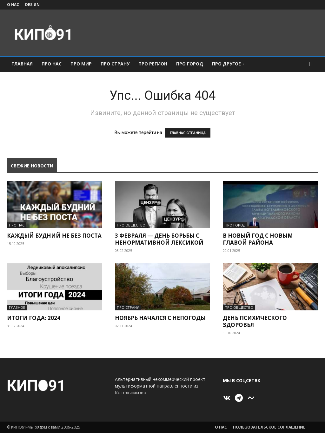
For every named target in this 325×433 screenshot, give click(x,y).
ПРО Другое (228, 64)
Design (32, 4)
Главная (22, 64)
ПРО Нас (52, 64)
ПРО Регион (152, 64)
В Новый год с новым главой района (258, 239)
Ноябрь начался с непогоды (160, 317)
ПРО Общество (131, 225)
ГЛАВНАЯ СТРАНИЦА (188, 133)
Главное (17, 307)
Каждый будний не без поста (54, 235)
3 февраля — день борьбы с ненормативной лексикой (159, 239)
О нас (13, 4)
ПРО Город (189, 64)
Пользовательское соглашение (269, 427)
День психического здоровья (255, 321)
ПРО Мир (81, 64)
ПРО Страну (115, 64)
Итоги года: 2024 (33, 317)
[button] (310, 64)
